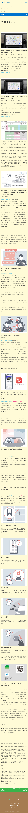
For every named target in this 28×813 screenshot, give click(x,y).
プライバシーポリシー (14, 803)
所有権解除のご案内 (14, 805)
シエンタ (3, 11)
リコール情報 (13, 807)
